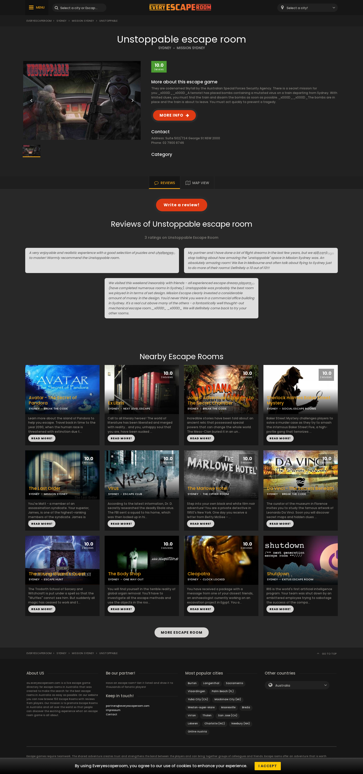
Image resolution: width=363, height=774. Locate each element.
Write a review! (182, 205)
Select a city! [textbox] (297, 8)
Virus (113, 488)
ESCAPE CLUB (132, 494)
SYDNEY (164, 48)
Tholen (206, 715)
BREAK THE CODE (56, 409)
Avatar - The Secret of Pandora (53, 400)
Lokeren (193, 723)
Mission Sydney (83, 21)
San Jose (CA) (227, 715)
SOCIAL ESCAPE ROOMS (299, 409)
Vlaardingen (196, 691)
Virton (192, 715)
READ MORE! (41, 438)
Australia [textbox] (282, 685)
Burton (192, 683)
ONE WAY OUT (133, 579)
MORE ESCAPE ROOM (181, 632)
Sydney (61, 21)
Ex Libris (116, 403)
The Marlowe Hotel (207, 488)
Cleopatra (199, 574)
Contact (111, 714)
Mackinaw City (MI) (228, 699)
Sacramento (234, 683)
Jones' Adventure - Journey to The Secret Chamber (221, 400)
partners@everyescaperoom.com (127, 706)
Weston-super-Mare (201, 707)
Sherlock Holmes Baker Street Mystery (298, 400)
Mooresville (228, 707)
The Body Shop (124, 574)
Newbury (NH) (240, 723)
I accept (267, 765)
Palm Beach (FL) (223, 691)
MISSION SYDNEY (191, 48)
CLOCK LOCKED (214, 579)
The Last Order (44, 488)
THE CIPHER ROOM (216, 494)
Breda (246, 707)
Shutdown (278, 574)
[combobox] (307, 8)
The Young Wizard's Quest (57, 574)
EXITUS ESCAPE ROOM (297, 579)
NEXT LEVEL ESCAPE (136, 409)
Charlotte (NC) (214, 723)
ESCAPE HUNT (53, 579)
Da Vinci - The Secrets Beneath (300, 488)
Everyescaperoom (39, 21)
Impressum (113, 710)
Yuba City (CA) (198, 699)
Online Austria (197, 731)
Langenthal (211, 683)
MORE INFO (171, 115)
